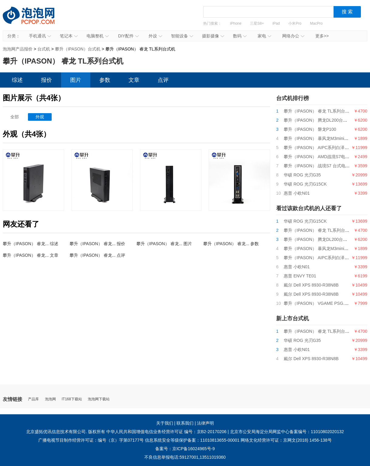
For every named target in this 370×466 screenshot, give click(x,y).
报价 (46, 80)
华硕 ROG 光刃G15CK (305, 184)
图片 (75, 80)
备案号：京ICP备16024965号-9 (185, 448)
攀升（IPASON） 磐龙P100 (310, 129)
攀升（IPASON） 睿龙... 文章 (30, 255)
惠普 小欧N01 (297, 193)
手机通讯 (40, 35)
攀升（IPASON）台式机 (78, 49)
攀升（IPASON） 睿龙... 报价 (97, 243)
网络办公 (293, 35)
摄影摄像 (213, 35)
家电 (264, 35)
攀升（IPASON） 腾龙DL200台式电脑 (320, 120)
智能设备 (182, 35)
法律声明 (205, 423)
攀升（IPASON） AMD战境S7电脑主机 (321, 156)
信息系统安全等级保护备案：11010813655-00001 (192, 440)
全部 (14, 116)
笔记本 (69, 35)
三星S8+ (257, 23)
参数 (104, 80)
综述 (17, 80)
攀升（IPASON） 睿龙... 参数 (231, 243)
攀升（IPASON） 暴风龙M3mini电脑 (318, 138)
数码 (240, 35)
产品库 (33, 399)
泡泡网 (50, 399)
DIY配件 (128, 35)
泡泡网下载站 (99, 399)
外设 (155, 35)
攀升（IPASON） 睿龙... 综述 (30, 243)
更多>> (322, 35)
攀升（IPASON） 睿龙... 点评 (97, 255)
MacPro (316, 23)
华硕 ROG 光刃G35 (302, 174)
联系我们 (185, 423)
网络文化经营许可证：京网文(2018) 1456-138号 (286, 440)
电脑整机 (98, 35)
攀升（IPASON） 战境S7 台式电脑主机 (321, 165)
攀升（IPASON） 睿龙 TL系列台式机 (319, 111)
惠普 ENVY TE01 (300, 275)
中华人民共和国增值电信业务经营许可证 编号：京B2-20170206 (166, 431)
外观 (40, 116)
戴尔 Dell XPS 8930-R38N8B (311, 285)
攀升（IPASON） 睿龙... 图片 (164, 243)
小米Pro (294, 23)
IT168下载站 (72, 399)
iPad (276, 23)
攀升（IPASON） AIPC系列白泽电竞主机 (322, 147)
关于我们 (164, 423)
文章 (133, 80)
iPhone (235, 23)
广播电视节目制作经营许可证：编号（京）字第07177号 (91, 440)
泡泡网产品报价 (35, 20)
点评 (163, 80)
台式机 (43, 49)
